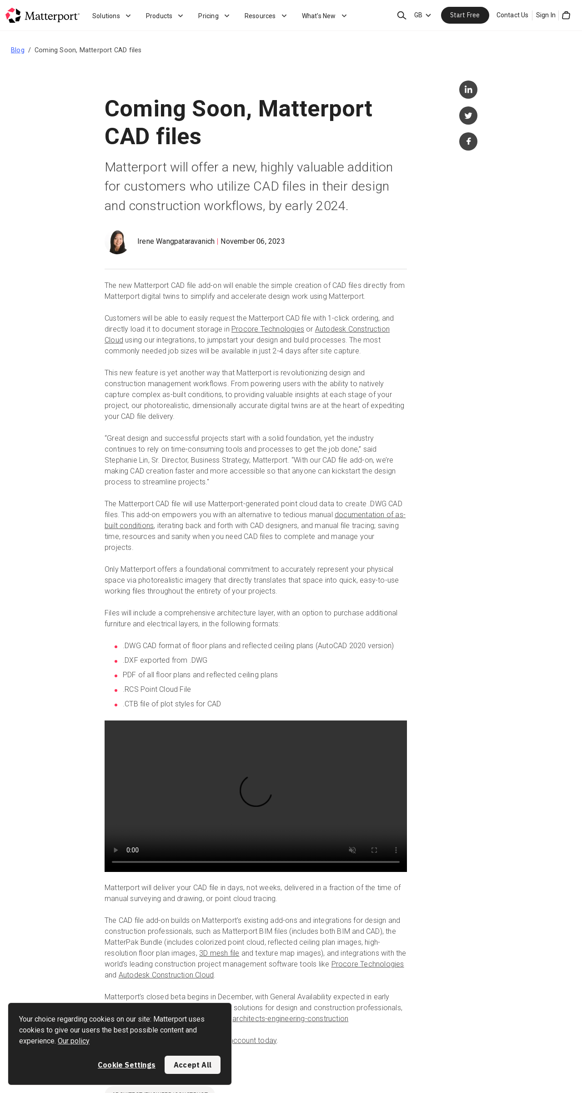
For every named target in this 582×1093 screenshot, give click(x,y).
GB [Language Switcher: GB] (418, 15)
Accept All (192, 1064)
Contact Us (513, 15)
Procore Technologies (267, 329)
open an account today (237, 1040)
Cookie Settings (127, 1064)
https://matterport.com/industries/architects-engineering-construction (234, 1018)
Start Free (465, 15)
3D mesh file (219, 953)
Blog (18, 50)
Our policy (74, 1041)
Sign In (546, 15)
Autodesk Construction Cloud (166, 975)
